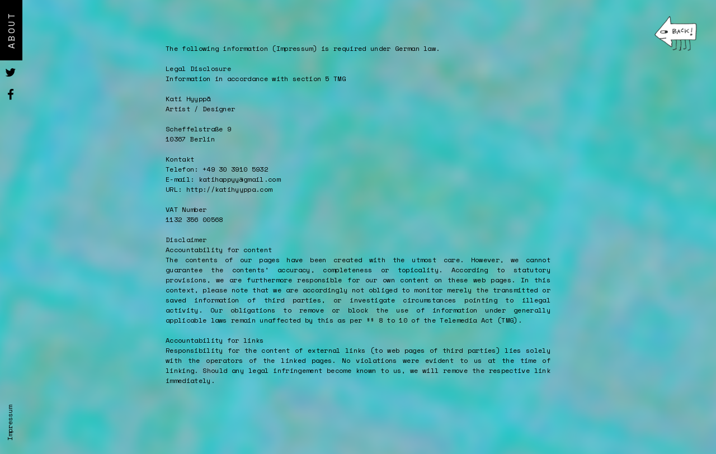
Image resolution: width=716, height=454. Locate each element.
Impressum (10, 423)
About (11, 30)
